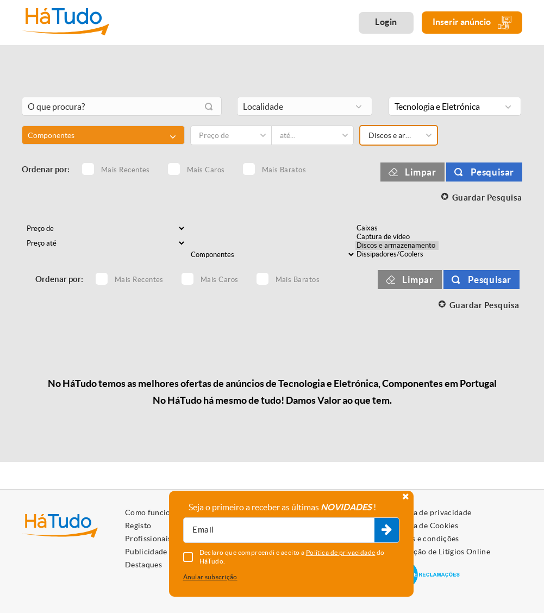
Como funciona (152, 512)
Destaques (143, 564)
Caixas (397, 228)
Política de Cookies (424, 525)
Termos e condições (424, 538)
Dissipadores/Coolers (397, 254)
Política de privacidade (430, 512)
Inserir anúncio (472, 22)
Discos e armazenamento (397, 245)
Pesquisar (492, 172)
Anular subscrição (210, 576)
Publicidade (146, 551)
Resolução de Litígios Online (440, 551)
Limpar (420, 172)
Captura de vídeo (397, 237)
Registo (138, 525)
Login (386, 22)
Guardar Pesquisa (487, 197)
